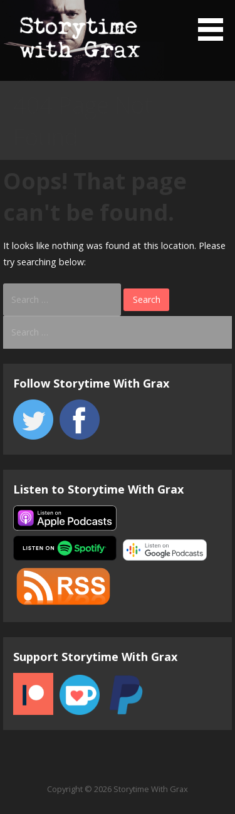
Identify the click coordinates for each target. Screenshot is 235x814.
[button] (215, 22)
